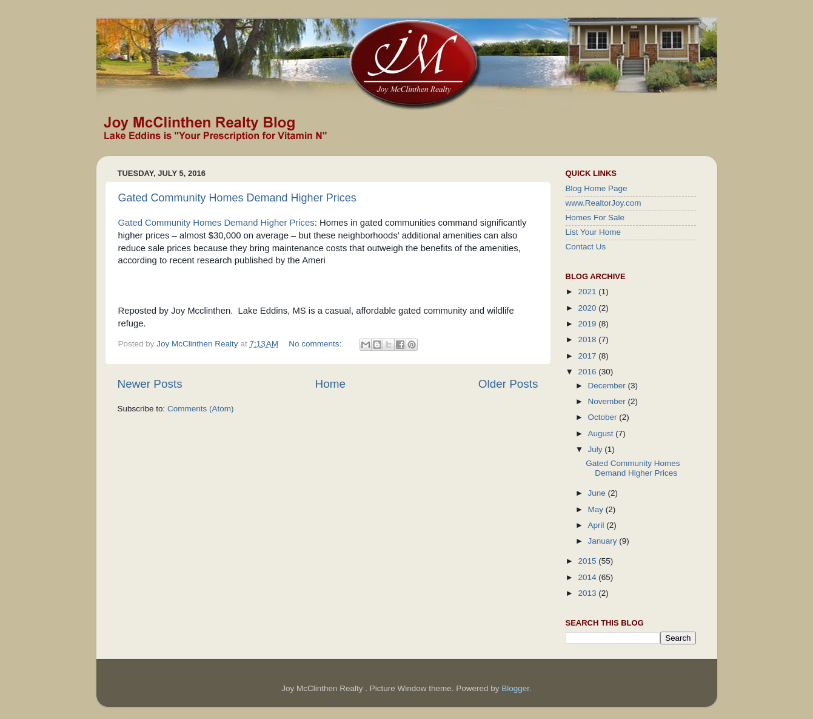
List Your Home (593, 232)
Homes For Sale (595, 217)
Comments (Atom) (200, 408)
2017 (588, 355)
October (604, 417)
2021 (588, 291)
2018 (588, 339)
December (608, 385)
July (596, 449)
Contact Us (586, 246)
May (597, 509)
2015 (588, 560)
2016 (588, 371)
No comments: (316, 343)
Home (330, 383)
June (598, 493)
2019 (588, 323)
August (602, 433)
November (608, 401)
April (597, 525)
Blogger (515, 688)
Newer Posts (150, 383)
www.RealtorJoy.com (603, 203)
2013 (588, 593)
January (604, 540)
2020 (588, 307)
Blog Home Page (596, 188)
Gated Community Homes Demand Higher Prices (237, 198)
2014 (588, 577)
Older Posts (508, 383)
